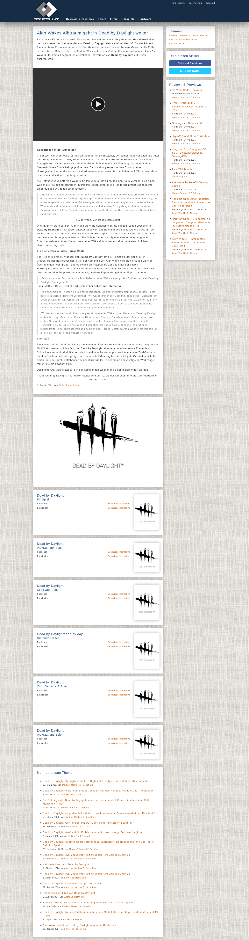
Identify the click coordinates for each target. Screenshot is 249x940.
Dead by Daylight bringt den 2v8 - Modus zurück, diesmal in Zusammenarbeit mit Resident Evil (100, 813)
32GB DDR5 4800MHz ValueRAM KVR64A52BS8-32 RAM (189, 107)
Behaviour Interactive (119, 504)
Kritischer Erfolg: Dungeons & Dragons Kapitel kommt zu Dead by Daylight (88, 902)
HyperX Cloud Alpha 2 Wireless (191, 136)
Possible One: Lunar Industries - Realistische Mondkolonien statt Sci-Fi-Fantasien (191, 202)
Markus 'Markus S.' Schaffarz (77, 785)
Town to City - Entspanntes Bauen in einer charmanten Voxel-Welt (188, 242)
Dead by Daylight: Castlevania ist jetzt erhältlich (72, 883)
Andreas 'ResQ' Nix (71, 794)
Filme (114, 19)
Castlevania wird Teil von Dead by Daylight (69, 893)
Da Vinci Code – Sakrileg (187, 90)
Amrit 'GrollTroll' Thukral (78, 827)
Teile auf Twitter (190, 71)
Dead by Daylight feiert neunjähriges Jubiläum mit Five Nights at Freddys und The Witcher (98, 790)
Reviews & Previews (80, 19)
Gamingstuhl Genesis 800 (187, 123)
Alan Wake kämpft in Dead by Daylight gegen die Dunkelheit (79, 925)
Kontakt (210, 3)
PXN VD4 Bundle (182, 169)
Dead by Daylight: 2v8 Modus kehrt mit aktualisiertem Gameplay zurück (86, 855)
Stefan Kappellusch (69, 385)
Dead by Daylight (200, 35)
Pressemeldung (176, 43)
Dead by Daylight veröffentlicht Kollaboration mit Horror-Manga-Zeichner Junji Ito (92, 832)
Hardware (145, 19)
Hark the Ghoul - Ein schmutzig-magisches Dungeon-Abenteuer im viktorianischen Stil (191, 222)
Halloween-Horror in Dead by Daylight (66, 864)
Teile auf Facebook (190, 63)
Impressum (178, 3)
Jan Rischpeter (180, 177)
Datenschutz (196, 3)
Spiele (102, 19)
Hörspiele (128, 19)
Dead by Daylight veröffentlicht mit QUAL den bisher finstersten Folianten (87, 822)
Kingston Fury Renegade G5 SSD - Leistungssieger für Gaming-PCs (189, 153)
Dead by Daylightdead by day (183, 39)
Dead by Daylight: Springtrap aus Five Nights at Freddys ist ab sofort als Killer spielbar (96, 781)
